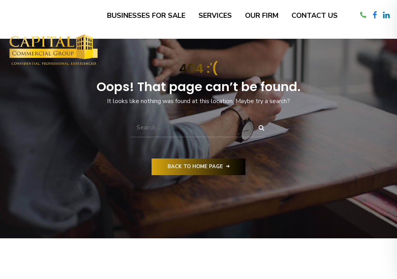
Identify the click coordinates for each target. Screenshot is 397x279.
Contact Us (315, 15)
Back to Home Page (198, 166)
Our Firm (261, 15)
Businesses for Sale (146, 15)
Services (215, 15)
